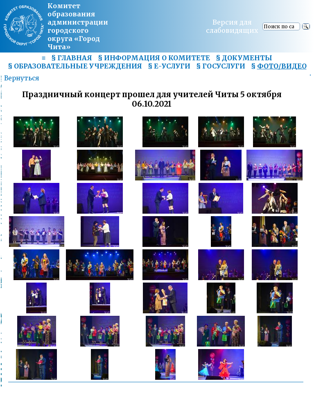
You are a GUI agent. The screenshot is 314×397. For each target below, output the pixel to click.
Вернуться (21, 78)
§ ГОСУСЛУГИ (220, 66)
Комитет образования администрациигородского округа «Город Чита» (77, 26)
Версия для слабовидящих (232, 26)
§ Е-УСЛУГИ (169, 66)
